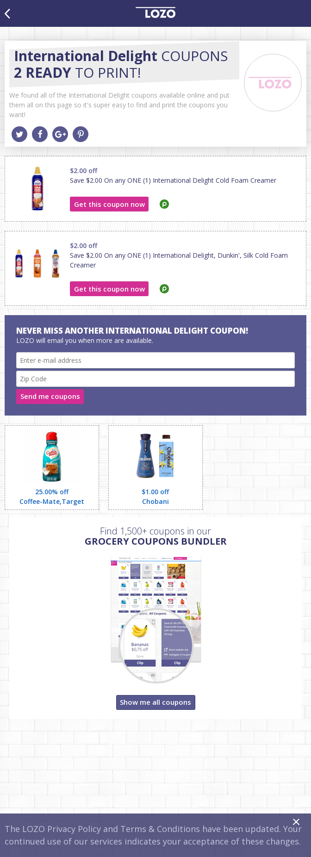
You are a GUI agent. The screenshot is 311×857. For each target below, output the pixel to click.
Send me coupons (50, 396)
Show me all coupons (155, 702)
